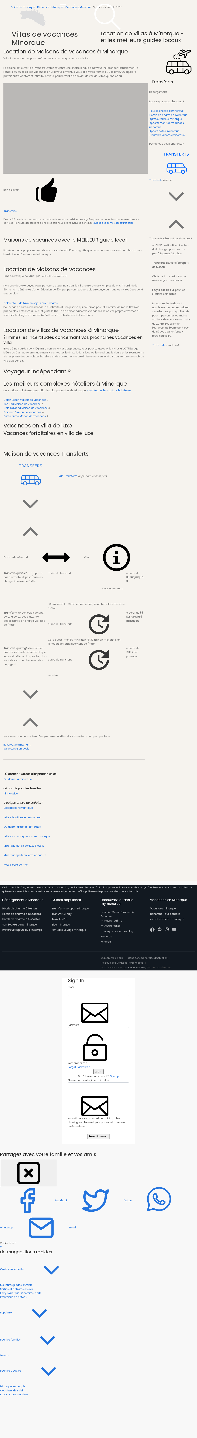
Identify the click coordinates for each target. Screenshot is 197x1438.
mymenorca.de (111, 926)
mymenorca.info (111, 920)
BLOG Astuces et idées (14, 1394)
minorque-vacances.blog (117, 931)
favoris (4, 1355)
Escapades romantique (18, 808)
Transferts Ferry (62, 914)
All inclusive (11, 793)
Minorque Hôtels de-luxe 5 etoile (24, 846)
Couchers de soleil (11, 1390)
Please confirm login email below (88, 1080)
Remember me (79, 1063)
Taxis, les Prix (60, 919)
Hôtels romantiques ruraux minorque (27, 836)
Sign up (114, 1076)
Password (74, 1025)
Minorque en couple (12, 1386)
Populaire (33, 1312)
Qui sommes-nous (112, 958)
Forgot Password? (79, 1067)
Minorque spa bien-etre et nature (25, 855)
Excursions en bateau (13, 1297)
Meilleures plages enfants (16, 1285)
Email (71, 987)
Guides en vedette (39, 1269)
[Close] (28, 1173)
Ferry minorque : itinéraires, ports (20, 1293)
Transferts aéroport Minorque (70, 908)
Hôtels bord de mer (16, 864)
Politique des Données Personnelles (122, 963)
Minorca (106, 942)
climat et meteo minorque (167, 919)
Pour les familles (37, 1339)
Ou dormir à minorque (18, 779)
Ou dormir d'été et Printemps (22, 827)
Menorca (106, 936)
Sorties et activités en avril (16, 1289)
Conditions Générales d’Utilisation (148, 958)
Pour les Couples (38, 1370)
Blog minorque (61, 924)
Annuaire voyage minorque (69, 930)
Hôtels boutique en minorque (22, 817)
